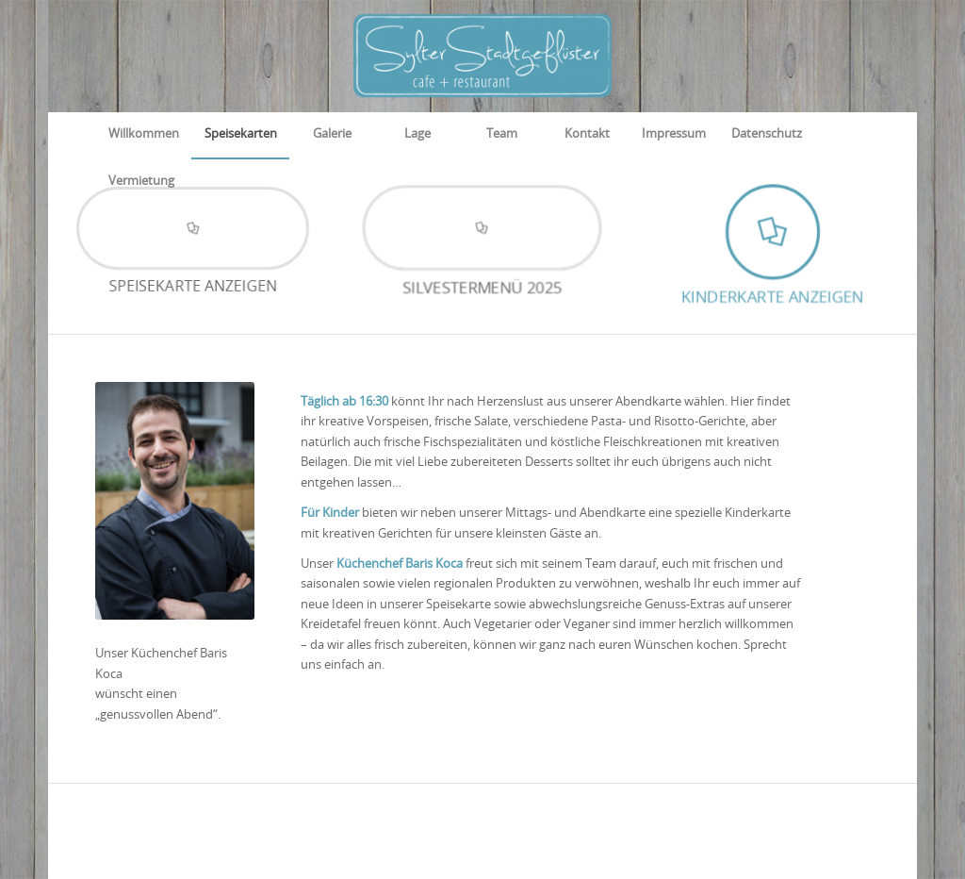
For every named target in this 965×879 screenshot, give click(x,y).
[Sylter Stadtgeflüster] (482, 55)
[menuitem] (143, 134)
